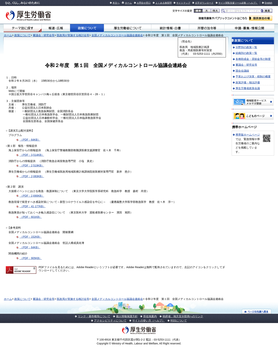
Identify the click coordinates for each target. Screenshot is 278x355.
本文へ (116, 3)
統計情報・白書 (170, 28)
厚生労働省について (127, 28)
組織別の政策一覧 (246, 53)
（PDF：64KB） (28, 139)
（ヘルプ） (252, 3)
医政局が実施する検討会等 (73, 35)
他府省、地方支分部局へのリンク (183, 316)
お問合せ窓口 (144, 3)
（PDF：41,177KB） (31, 206)
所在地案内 (150, 316)
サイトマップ (183, 3)
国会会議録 (242, 70)
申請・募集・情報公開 (249, 28)
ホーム (128, 3)
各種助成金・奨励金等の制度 (253, 58)
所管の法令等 (206, 28)
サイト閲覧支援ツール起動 (232, 3)
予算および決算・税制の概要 (253, 76)
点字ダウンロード (204, 3)
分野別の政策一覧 (246, 47)
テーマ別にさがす (22, 28)
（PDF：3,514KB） (31, 154)
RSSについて (178, 320)
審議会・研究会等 (43, 35)
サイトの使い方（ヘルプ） (148, 320)
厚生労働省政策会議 (248, 88)
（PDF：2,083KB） (30, 176)
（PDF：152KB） (29, 236)
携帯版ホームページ (248, 134)
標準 (198, 11)
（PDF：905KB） (29, 258)
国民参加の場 (260, 18)
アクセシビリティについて (110, 320)
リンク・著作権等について (94, 316)
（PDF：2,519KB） (30, 165)
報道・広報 (56, 28)
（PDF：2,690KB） (30, 195)
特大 (215, 11)
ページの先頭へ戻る (256, 311)
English (268, 3)
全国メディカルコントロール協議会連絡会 (117, 35)
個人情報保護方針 (127, 316)
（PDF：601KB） (29, 216)
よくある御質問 (163, 3)
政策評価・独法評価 (248, 82)
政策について (87, 28)
